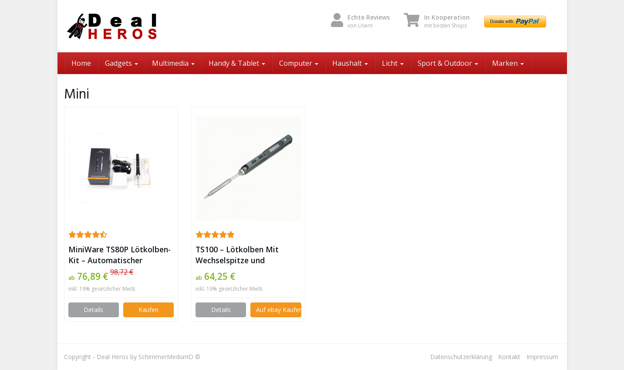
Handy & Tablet (237, 63)
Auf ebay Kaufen (278, 310)
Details (93, 310)
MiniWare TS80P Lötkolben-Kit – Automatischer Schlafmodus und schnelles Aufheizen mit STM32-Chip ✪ (119, 255)
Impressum (542, 357)
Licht (393, 63)
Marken (508, 63)
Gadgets (121, 63)
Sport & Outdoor (448, 63)
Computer (298, 63)
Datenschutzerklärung (461, 357)
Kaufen (148, 310)
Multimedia (173, 63)
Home (81, 63)
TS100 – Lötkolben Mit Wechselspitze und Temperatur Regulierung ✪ (245, 255)
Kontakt (509, 357)
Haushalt (350, 63)
